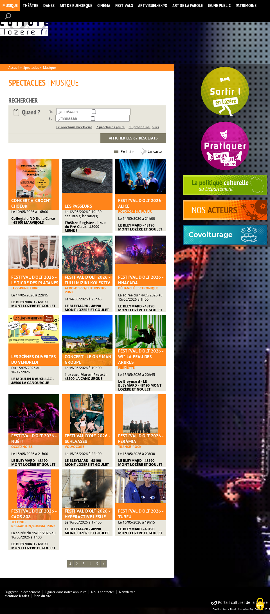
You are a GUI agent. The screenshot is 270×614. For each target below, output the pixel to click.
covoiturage (225, 235)
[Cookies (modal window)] (260, 604)
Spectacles (31, 68)
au (50, 118)
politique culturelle (225, 185)
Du (50, 111)
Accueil (24, 23)
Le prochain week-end (74, 127)
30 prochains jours (144, 127)
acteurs (225, 210)
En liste (127, 151)
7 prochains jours (110, 127)
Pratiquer (225, 145)
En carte (155, 151)
